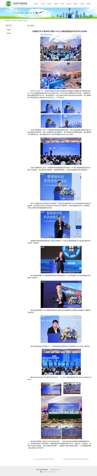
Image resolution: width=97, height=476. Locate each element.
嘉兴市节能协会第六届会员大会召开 (45, 459)
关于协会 (43, 3)
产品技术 (62, 3)
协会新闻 (25, 20)
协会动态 (49, 3)
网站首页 (36, 3)
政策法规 (69, 3)
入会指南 (82, 3)
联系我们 (88, 3)
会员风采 (56, 3)
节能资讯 (75, 3)
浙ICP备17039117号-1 (55, 469)
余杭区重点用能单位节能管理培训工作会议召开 (78, 459)
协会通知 (9, 29)
